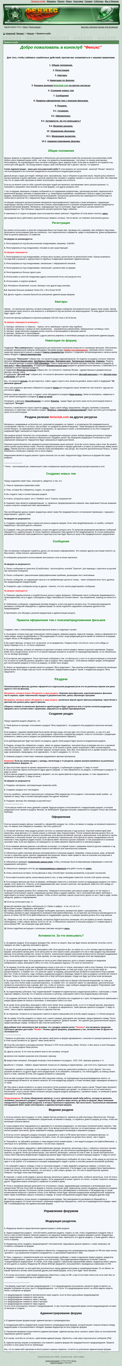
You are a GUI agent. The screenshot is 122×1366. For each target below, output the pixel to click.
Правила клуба (38, 1)
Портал (61, 1)
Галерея (88, 1)
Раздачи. (62, 105)
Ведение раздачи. (63, 126)
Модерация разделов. (64, 136)
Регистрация (34, 27)
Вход (25, 27)
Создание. (63, 111)
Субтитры (98, 1)
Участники (78, 1)
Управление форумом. (63, 131)
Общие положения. (62, 65)
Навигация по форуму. (62, 80)
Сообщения (62, 95)
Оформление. (63, 116)
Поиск (69, 1)
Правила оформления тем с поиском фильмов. (62, 100)
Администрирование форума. (63, 141)
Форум (30, 33)
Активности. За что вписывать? (63, 121)
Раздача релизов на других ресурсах (62, 85)
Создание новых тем (62, 90)
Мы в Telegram (112, 1)
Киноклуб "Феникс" (15, 33)
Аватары (62, 75)
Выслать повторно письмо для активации (99, 27)
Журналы (51, 1)
